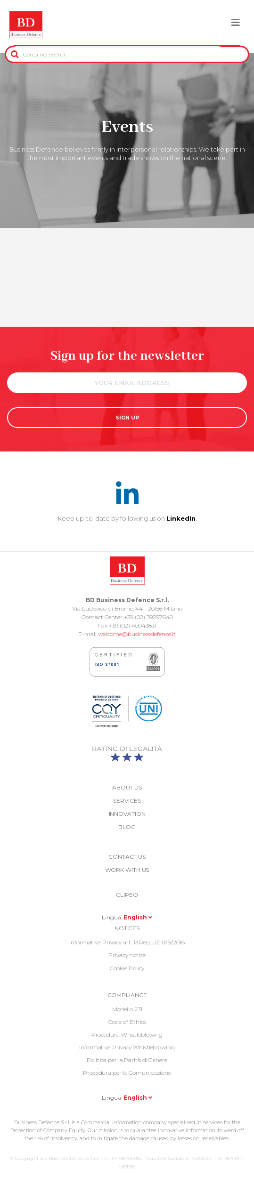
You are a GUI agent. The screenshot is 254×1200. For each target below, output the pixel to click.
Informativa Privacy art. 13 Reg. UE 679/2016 (127, 942)
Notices (127, 928)
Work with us (127, 869)
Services (126, 800)
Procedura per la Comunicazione (127, 1072)
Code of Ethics (127, 1021)
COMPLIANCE (127, 995)
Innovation (127, 813)
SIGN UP (127, 417)
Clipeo (127, 894)
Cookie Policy (127, 968)
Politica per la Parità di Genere (127, 1059)
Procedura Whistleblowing (127, 1034)
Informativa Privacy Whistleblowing (127, 1047)
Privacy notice (127, 954)
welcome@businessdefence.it (137, 633)
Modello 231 (127, 1009)
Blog (127, 826)
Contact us (127, 856)
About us (127, 787)
